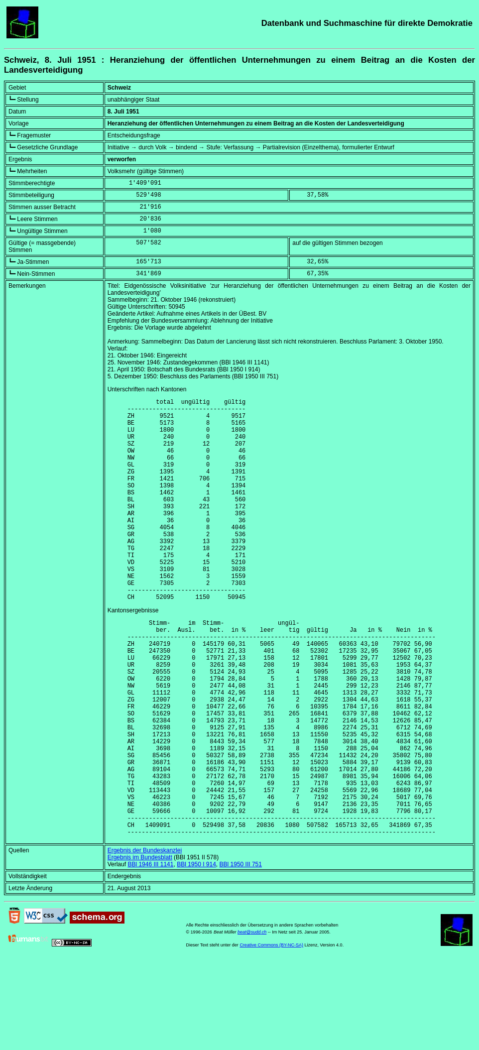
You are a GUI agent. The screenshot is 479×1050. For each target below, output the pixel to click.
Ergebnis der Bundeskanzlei (145, 939)
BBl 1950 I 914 (196, 953)
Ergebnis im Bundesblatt (140, 946)
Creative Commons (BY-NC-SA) (271, 1034)
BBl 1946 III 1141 (150, 953)
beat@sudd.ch (252, 1021)
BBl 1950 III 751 (241, 953)
